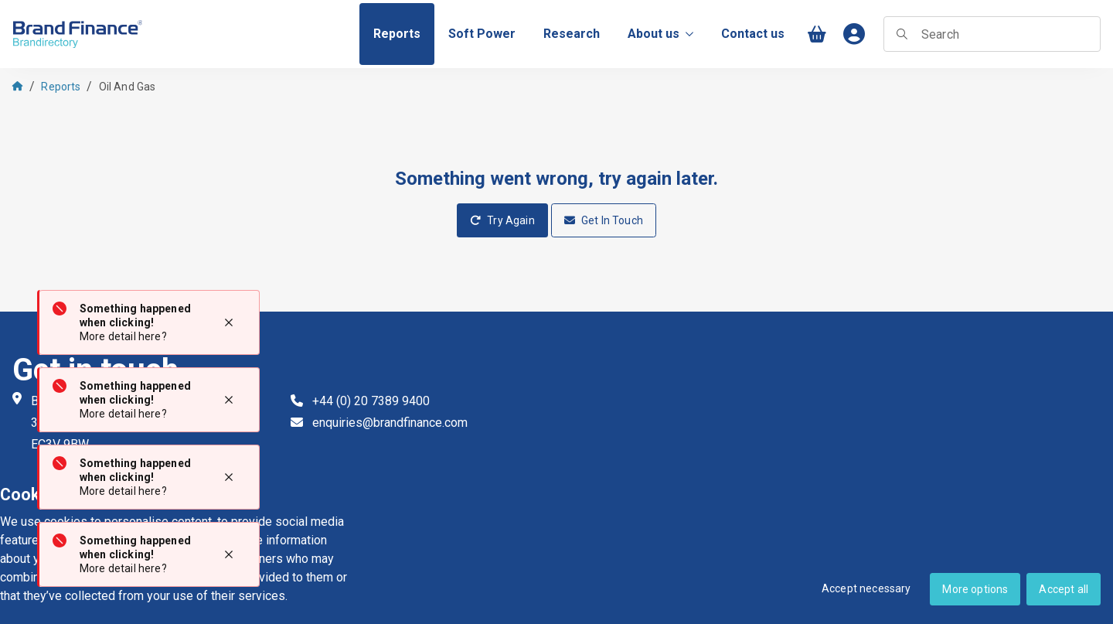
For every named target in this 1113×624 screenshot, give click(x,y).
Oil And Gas (127, 86)
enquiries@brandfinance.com (390, 422)
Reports (60, 86)
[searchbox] (992, 34)
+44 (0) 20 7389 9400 (371, 401)
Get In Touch (603, 220)
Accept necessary (866, 588)
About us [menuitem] (660, 33)
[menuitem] (396, 34)
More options (975, 589)
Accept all (1063, 589)
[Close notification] (228, 322)
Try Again (502, 220)
